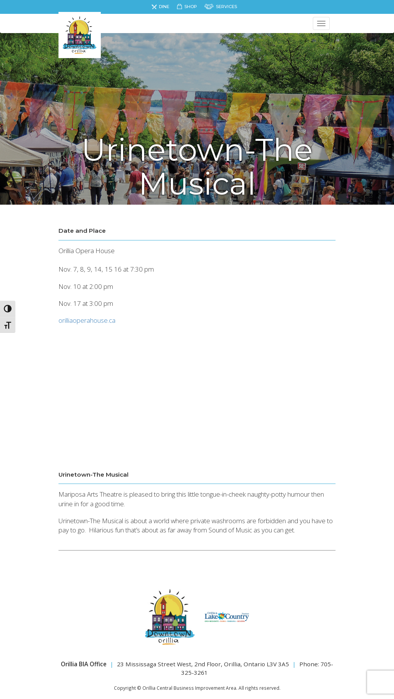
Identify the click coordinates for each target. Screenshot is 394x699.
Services (226, 6)
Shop (190, 6)
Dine (164, 6)
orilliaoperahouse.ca (86, 320)
